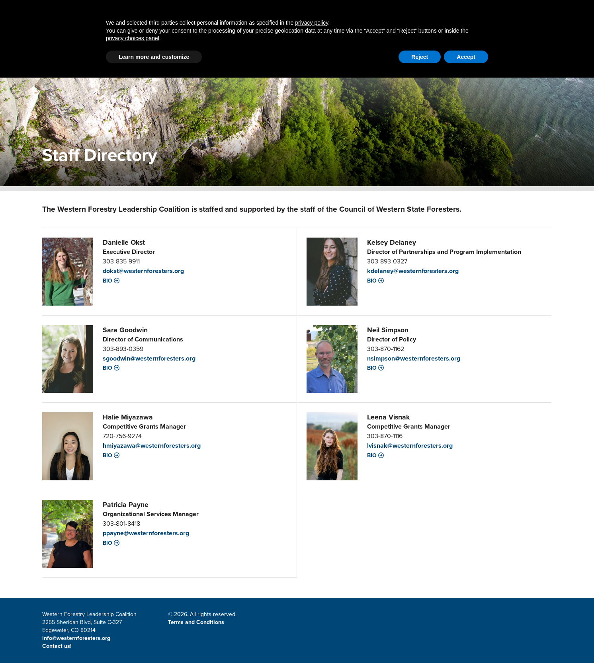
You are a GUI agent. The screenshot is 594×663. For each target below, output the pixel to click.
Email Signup (486, 10)
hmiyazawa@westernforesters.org (152, 445)
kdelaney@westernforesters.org (413, 270)
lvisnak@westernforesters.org (410, 445)
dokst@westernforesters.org (143, 270)
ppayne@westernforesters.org (146, 533)
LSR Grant (316, 38)
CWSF (519, 10)
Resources (377, 38)
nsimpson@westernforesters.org (413, 358)
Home (121, 38)
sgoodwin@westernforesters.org (149, 358)
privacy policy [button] (311, 608)
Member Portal (438, 10)
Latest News (250, 38)
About (432, 38)
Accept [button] (466, 642)
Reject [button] (419, 642)
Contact (395, 10)
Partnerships (178, 38)
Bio (111, 281)
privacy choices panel (132, 623)
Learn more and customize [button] (154, 642)
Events (480, 38)
